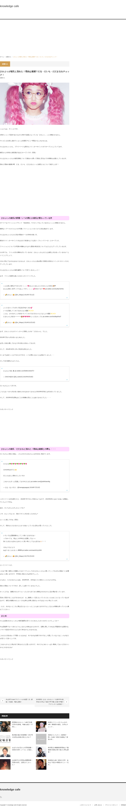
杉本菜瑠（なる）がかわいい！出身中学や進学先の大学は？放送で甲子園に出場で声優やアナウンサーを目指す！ (50, 702)
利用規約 (123, 805)
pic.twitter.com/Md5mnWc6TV (24, 371)
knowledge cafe (9, 6)
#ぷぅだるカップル (36, 316)
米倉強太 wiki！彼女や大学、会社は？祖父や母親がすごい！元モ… (58, 762)
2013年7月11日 (29, 295)
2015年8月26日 (28, 377)
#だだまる (27, 481)
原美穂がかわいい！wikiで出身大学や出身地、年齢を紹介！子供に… (22, 724)
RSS (1, 797)
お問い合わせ (98, 805)
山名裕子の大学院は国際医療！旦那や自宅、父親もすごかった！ (22, 762)
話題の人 (8, 57)
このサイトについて (85, 805)
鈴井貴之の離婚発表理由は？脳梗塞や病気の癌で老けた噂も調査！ (58, 750)
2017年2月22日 (29, 556)
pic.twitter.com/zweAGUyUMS (32, 550)
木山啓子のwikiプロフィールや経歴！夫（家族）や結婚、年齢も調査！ (19, 701)
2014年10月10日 (29, 322)
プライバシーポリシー (111, 805)
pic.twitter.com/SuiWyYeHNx (54, 289)
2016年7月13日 (35, 487)
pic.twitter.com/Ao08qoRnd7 (52, 316)
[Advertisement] (63, 37)
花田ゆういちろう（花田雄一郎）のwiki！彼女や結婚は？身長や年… (58, 737)
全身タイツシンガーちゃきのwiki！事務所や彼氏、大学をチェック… (58, 724)
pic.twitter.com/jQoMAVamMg (40, 481)
